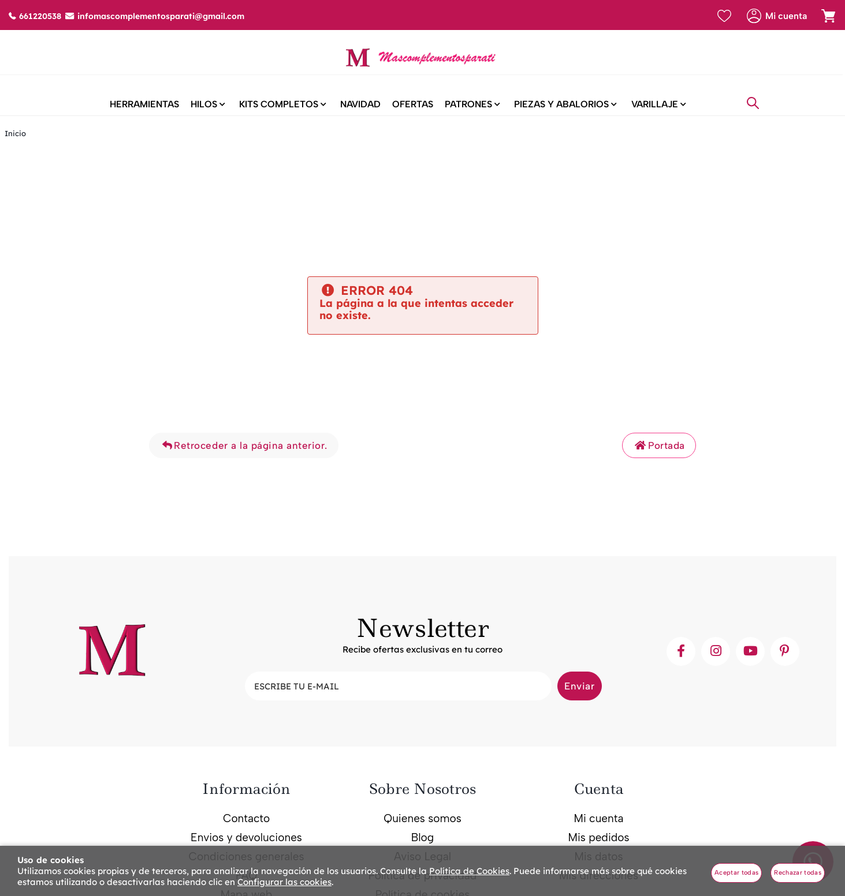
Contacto (246, 827)
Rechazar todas (797, 872)
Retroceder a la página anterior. (243, 454)
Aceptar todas (736, 872)
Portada (659, 454)
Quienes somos (422, 827)
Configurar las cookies (284, 881)
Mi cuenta (598, 827)
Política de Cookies (469, 870)
